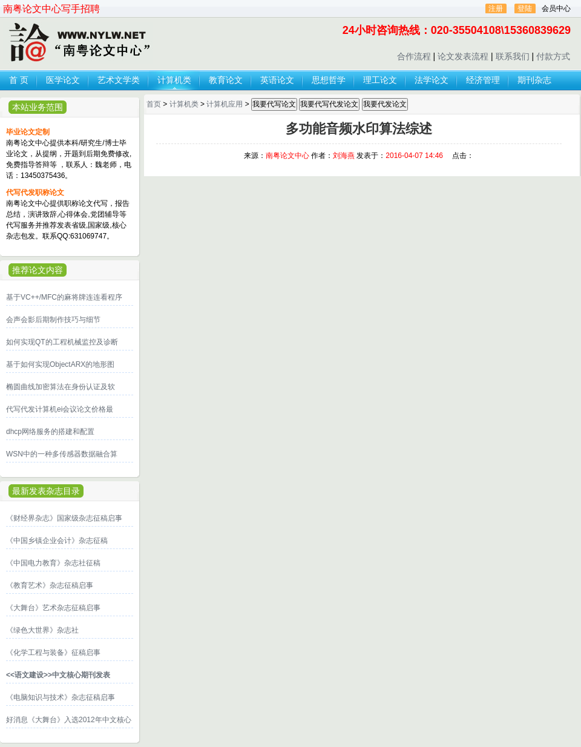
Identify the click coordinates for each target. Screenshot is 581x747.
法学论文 (431, 80)
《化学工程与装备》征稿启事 (53, 652)
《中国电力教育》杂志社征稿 (53, 563)
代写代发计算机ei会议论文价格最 (59, 409)
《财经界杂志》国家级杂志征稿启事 (64, 518)
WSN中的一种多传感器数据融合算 (61, 454)
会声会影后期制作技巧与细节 (53, 319)
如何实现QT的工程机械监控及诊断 (62, 342)
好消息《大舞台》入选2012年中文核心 (68, 720)
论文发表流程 (463, 56)
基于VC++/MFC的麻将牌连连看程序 (64, 297)
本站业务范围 (37, 107)
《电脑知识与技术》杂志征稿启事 (60, 697)
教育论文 (226, 80)
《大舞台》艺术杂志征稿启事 (53, 608)
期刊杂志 (534, 80)
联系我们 (513, 56)
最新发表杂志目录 (46, 491)
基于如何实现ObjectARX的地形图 (60, 364)
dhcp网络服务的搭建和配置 (50, 431)
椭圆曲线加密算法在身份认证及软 (60, 387)
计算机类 (174, 80)
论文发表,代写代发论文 (78, 43)
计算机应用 (224, 104)
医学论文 (63, 80)
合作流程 (414, 56)
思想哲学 (329, 80)
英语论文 (277, 80)
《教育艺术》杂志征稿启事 (49, 585)
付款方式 (553, 56)
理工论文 (380, 80)
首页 (153, 104)
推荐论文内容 (37, 270)
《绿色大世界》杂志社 (42, 630)
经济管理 (483, 80)
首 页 (18, 80)
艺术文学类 (118, 80)
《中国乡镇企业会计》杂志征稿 (57, 540)
